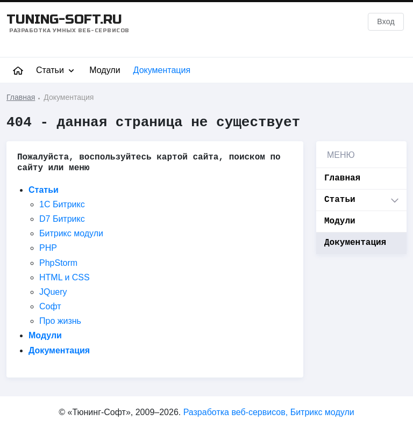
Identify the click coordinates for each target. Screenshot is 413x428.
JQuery (53, 291)
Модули (104, 70)
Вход (386, 21)
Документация (161, 70)
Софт (50, 306)
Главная (342, 178)
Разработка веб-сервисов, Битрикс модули (268, 412)
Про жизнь (60, 321)
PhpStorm (58, 262)
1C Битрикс (62, 204)
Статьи (56, 71)
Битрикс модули (71, 233)
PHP (48, 248)
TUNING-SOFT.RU (68, 23)
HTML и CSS (64, 277)
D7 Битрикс (62, 218)
